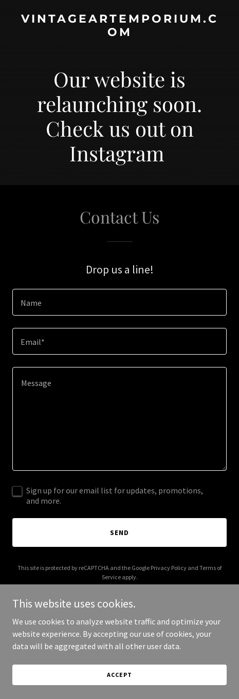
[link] (119, 33)
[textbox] (119, 302)
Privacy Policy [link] (169, 568)
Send (119, 532)
